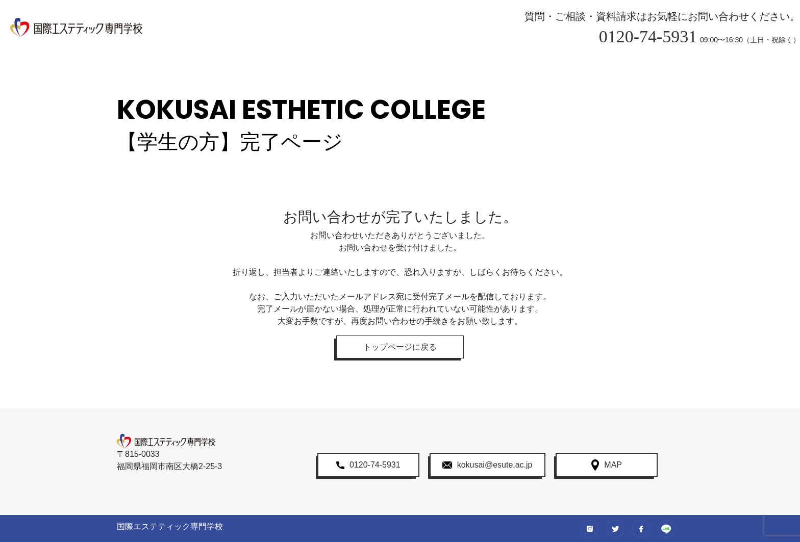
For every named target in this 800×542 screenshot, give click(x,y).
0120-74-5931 (648, 36)
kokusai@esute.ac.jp (487, 464)
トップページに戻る (400, 347)
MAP (606, 464)
